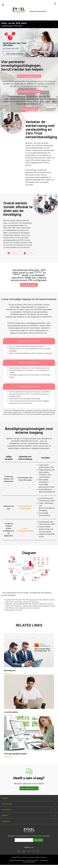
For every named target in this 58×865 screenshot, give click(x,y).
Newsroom (6, 810)
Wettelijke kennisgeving (17, 860)
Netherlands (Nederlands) (38, 11)
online (34, 370)
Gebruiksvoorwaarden (32, 860)
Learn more (8, 674)
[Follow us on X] (33, 852)
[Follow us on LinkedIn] (29, 852)
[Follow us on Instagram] (38, 852)
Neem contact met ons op (29, 788)
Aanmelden (38, 840)
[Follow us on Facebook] (19, 852)
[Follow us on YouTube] (23, 852)
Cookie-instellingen (29, 862)
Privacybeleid (44, 860)
